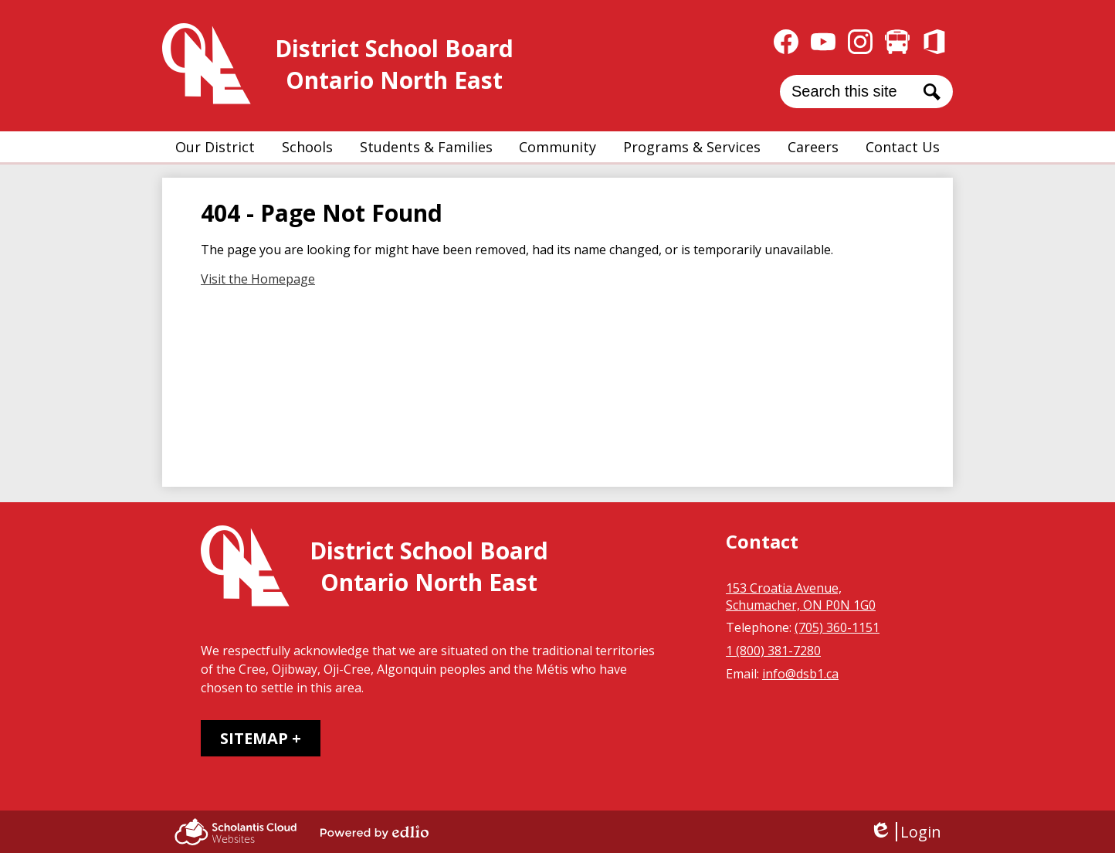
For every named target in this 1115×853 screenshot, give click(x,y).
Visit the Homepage (258, 278)
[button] (215, 146)
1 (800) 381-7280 (773, 650)
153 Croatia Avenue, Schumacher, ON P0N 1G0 (801, 596)
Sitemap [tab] (254, 738)
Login (905, 831)
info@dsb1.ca (800, 673)
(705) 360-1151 (837, 627)
